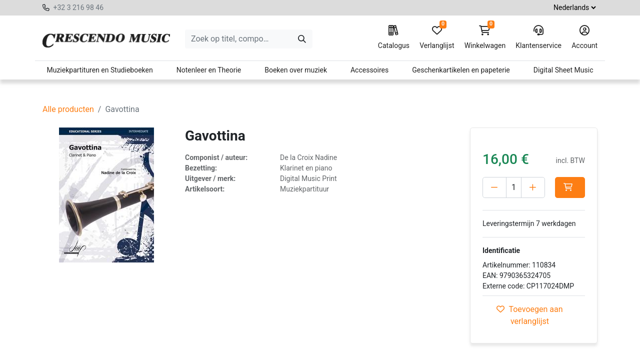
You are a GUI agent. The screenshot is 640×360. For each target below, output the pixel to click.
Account (585, 38)
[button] (570, 187)
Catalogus (394, 38)
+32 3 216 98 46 (78, 8)
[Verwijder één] (494, 187)
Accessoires (369, 70)
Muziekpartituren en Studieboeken (99, 70)
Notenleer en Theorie (209, 70)
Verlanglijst (437, 38)
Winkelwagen (485, 38)
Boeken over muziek (295, 70)
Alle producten (68, 109)
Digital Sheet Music (564, 70)
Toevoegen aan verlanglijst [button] (529, 315)
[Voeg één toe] (533, 187)
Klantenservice (539, 38)
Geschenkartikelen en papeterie (461, 70)
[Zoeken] (302, 39)
